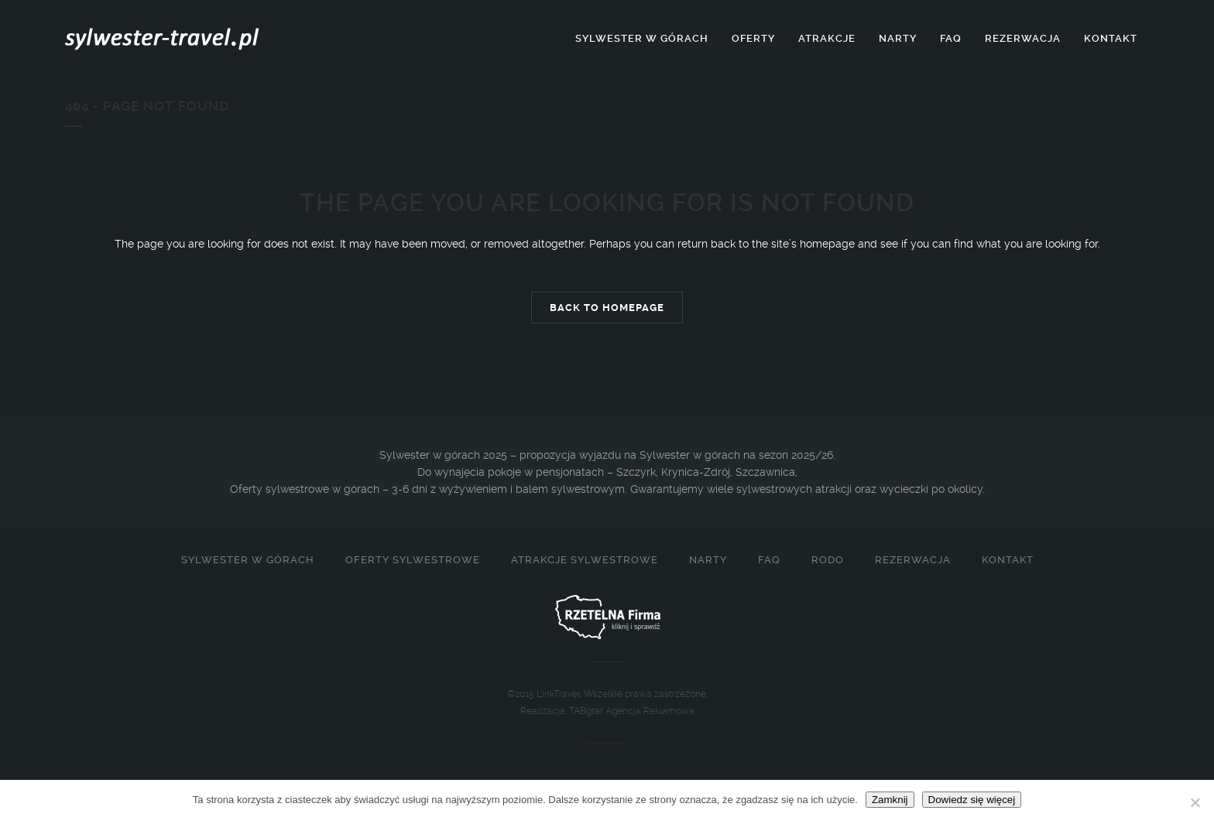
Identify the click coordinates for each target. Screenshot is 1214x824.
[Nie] (1194, 802)
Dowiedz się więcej (972, 799)
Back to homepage (607, 307)
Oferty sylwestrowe (412, 560)
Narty (708, 560)
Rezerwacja (913, 560)
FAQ (769, 560)
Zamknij (890, 799)
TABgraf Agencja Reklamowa (631, 711)
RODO (827, 560)
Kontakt (1008, 560)
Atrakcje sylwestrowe (584, 560)
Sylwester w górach (247, 560)
